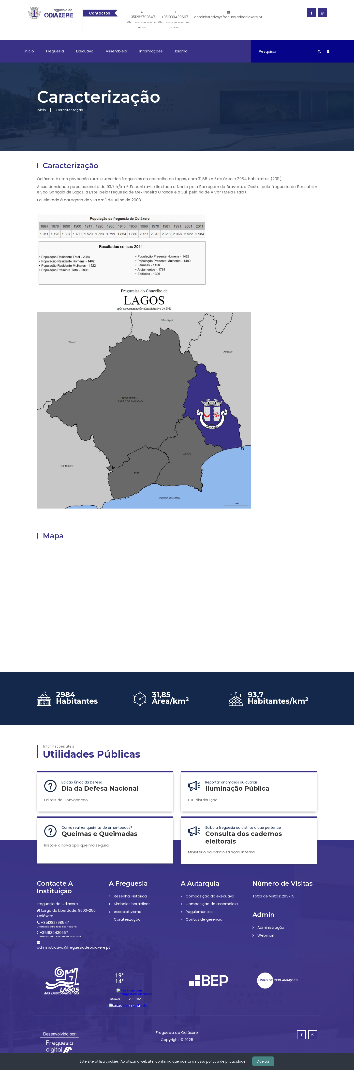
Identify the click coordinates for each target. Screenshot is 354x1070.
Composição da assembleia (212, 903)
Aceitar (263, 1061)
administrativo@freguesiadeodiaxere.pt (228, 14)
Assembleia (116, 51)
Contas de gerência (204, 919)
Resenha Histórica (130, 896)
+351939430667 (174, 20)
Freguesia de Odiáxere (57, 903)
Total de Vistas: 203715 (273, 896)
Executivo (84, 51)
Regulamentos (199, 911)
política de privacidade (226, 1061)
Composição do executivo (210, 896)
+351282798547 (142, 20)
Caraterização (127, 919)
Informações (151, 51)
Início (29, 51)
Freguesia (55, 51)
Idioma (181, 51)
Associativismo (127, 911)
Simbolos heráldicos (132, 903)
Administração (270, 927)
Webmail (265, 935)
